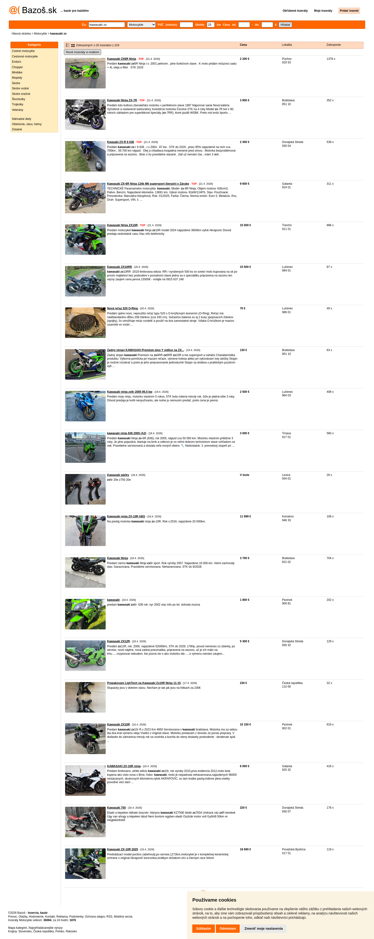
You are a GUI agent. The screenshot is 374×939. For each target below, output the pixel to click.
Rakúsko (71, 931)
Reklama (62, 916)
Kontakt (50, 916)
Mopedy (17, 77)
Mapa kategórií (17, 927)
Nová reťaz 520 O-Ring (122, 308)
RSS (109, 916)
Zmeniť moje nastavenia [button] (263, 928)
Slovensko (24, 931)
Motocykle (40, 33)
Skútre (16, 83)
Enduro (16, 61)
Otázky (23, 916)
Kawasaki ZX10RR (119, 267)
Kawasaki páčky (118, 475)
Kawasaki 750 (116, 807)
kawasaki (113, 600)
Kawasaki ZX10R (118, 724)
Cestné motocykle (23, 51)
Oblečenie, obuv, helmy (27, 124)
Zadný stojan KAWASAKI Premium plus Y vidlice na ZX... (145, 350)
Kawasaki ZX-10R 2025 (122, 849)
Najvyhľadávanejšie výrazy (45, 927)
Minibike (17, 72)
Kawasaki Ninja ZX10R (122, 225)
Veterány (17, 110)
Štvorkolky (18, 99)
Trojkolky (17, 104)
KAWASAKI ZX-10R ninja (124, 766)
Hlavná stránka (21, 33)
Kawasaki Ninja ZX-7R (122, 100)
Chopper (17, 67)
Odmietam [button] (228, 928)
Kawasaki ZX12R (118, 641)
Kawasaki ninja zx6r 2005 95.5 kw (129, 391)
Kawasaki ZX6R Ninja (121, 59)
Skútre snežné (21, 94)
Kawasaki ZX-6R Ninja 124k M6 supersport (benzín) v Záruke (148, 183)
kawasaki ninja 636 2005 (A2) (126, 433)
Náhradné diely (21, 119)
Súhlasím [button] (203, 928)
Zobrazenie (334, 44)
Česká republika (43, 931)
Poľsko (59, 931)
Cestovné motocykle (25, 56)
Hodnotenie (36, 916)
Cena (243, 44)
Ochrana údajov (95, 916)
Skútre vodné (20, 88)
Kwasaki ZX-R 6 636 (120, 142)
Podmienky (76, 916)
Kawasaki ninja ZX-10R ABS (126, 516)
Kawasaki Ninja (117, 558)
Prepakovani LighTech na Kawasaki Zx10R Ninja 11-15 (144, 683)
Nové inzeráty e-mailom (82, 52)
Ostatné (17, 129)
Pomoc (12, 916)
